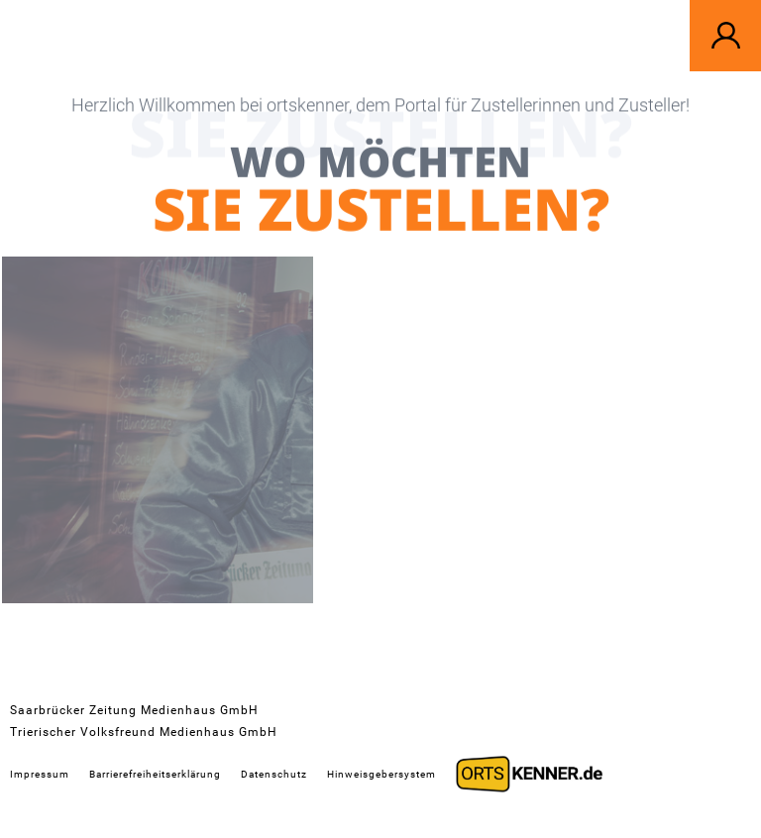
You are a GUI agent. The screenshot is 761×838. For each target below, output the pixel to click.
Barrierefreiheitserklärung (155, 774)
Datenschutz (274, 774)
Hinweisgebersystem (381, 774)
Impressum (39, 774)
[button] (725, 35)
